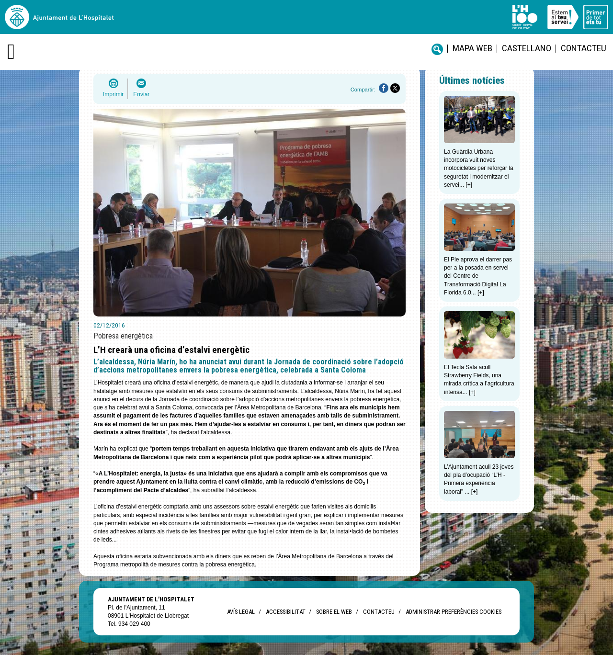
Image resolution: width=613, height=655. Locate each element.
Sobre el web (334, 611)
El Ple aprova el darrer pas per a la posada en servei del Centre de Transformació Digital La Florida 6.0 (478, 276)
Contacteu (583, 48)
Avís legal (241, 611)
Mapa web (472, 48)
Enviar (141, 94)
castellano (526, 48)
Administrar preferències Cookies (453, 611)
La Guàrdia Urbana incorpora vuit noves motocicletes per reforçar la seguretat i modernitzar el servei (478, 168)
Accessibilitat (285, 611)
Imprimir (113, 94)
